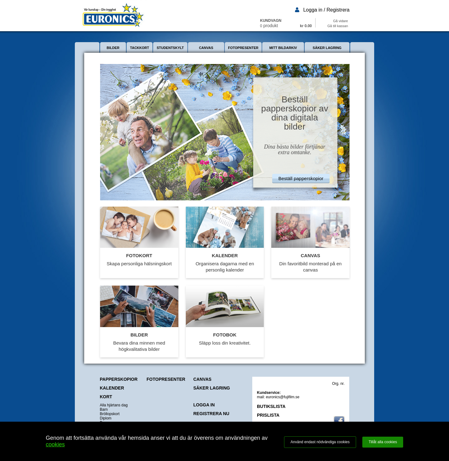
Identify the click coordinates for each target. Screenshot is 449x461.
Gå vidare (340, 21)
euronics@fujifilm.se (283, 397)
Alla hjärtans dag (114, 405)
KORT (106, 396)
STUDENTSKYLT (170, 48)
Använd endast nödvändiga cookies (320, 442)
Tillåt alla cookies (383, 442)
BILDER (113, 48)
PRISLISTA (268, 415)
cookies (55, 444)
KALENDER (112, 387)
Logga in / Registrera (326, 9)
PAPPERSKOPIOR (119, 379)
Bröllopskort (109, 414)
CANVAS (206, 48)
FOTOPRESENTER (243, 48)
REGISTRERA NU (211, 413)
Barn (104, 409)
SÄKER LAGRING (327, 48)
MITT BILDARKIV (283, 48)
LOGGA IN (204, 404)
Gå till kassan (337, 26)
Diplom (105, 418)
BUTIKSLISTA (271, 406)
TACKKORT (139, 48)
